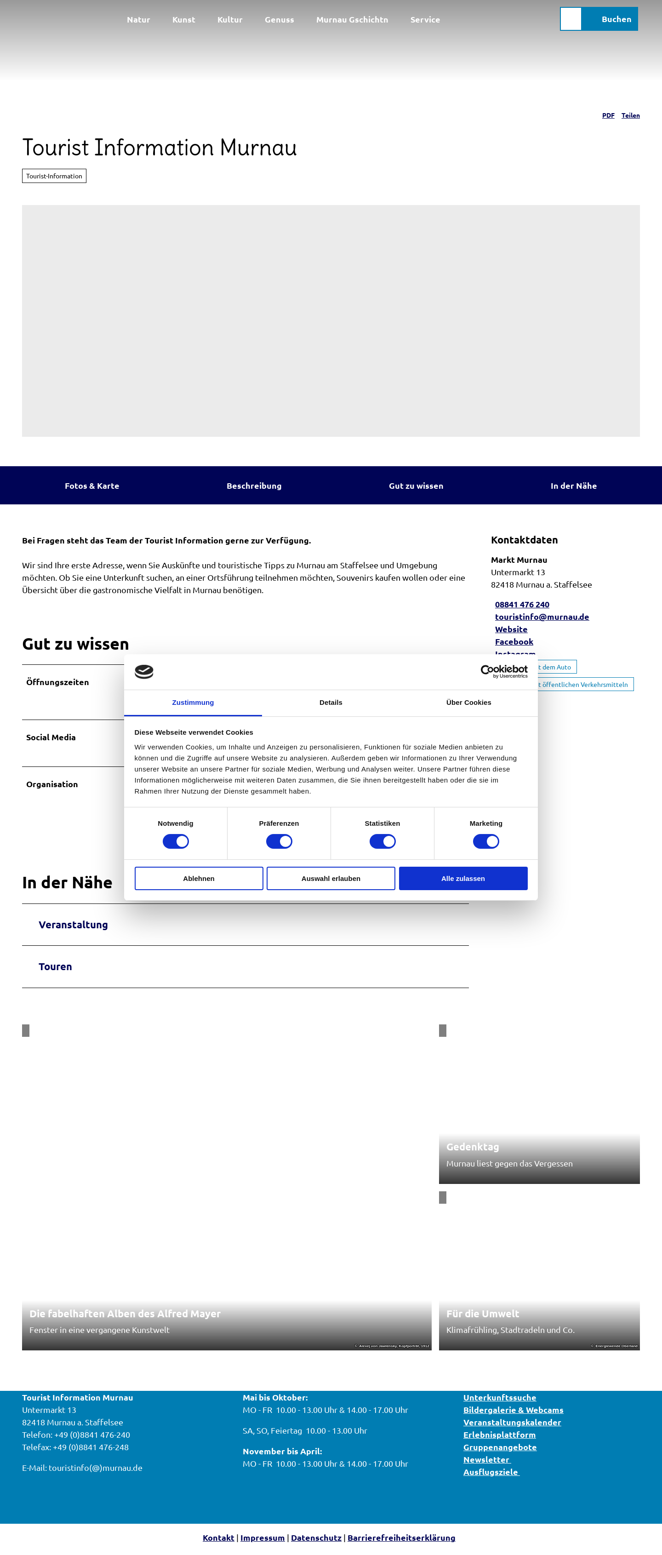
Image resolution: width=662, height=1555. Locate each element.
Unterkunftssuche (499, 1401)
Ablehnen (198, 878)
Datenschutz (316, 1541)
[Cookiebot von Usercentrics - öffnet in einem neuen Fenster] (487, 672)
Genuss (279, 17)
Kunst (183, 17)
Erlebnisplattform (499, 1438)
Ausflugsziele (491, 1475)
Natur (138, 17)
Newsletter (487, 1463)
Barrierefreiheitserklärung (402, 1541)
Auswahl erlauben (331, 878)
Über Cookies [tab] (468, 702)
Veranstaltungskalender (512, 1426)
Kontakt (218, 1541)
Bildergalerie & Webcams (513, 1413)
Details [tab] (331, 702)
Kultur (230, 17)
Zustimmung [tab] (193, 702)
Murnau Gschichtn (352, 17)
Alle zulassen (463, 878)
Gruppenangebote (500, 1451)
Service (425, 17)
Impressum (262, 1541)
